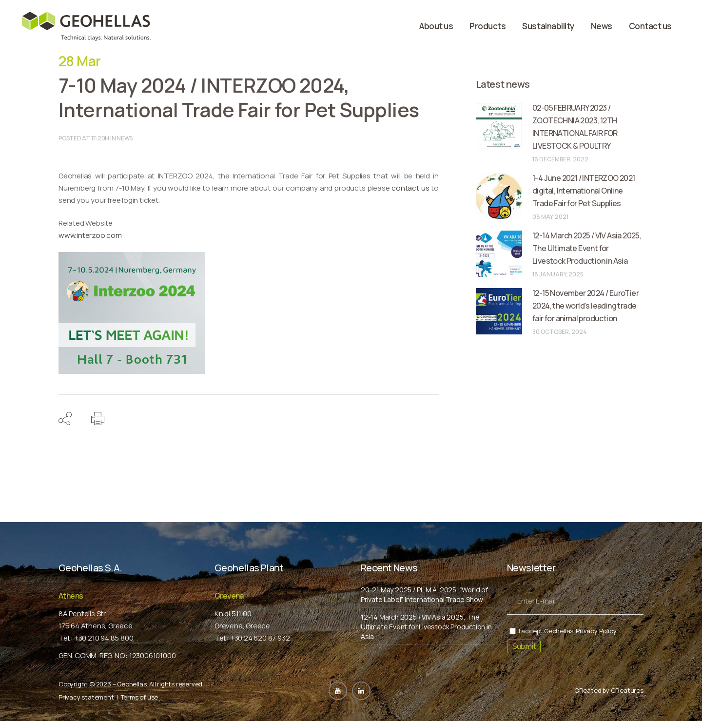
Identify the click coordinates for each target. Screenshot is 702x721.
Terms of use (139, 697)
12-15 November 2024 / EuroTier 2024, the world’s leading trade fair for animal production (585, 306)
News (125, 138)
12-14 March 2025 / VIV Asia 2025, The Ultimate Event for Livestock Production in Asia (586, 248)
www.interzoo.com (90, 235)
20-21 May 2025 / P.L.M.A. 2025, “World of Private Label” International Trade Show (424, 594)
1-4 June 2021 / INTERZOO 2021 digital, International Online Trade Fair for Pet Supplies (583, 191)
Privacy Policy (596, 630)
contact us (410, 188)
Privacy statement (86, 697)
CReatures (627, 690)
